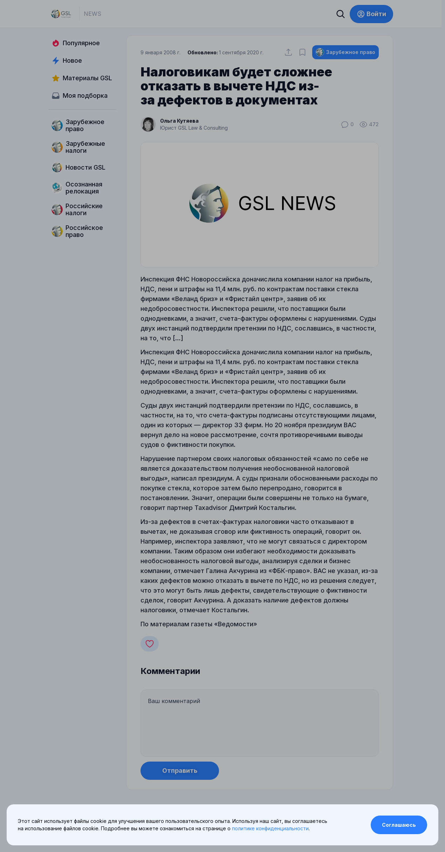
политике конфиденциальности (270, 828)
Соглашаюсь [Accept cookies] (399, 825)
